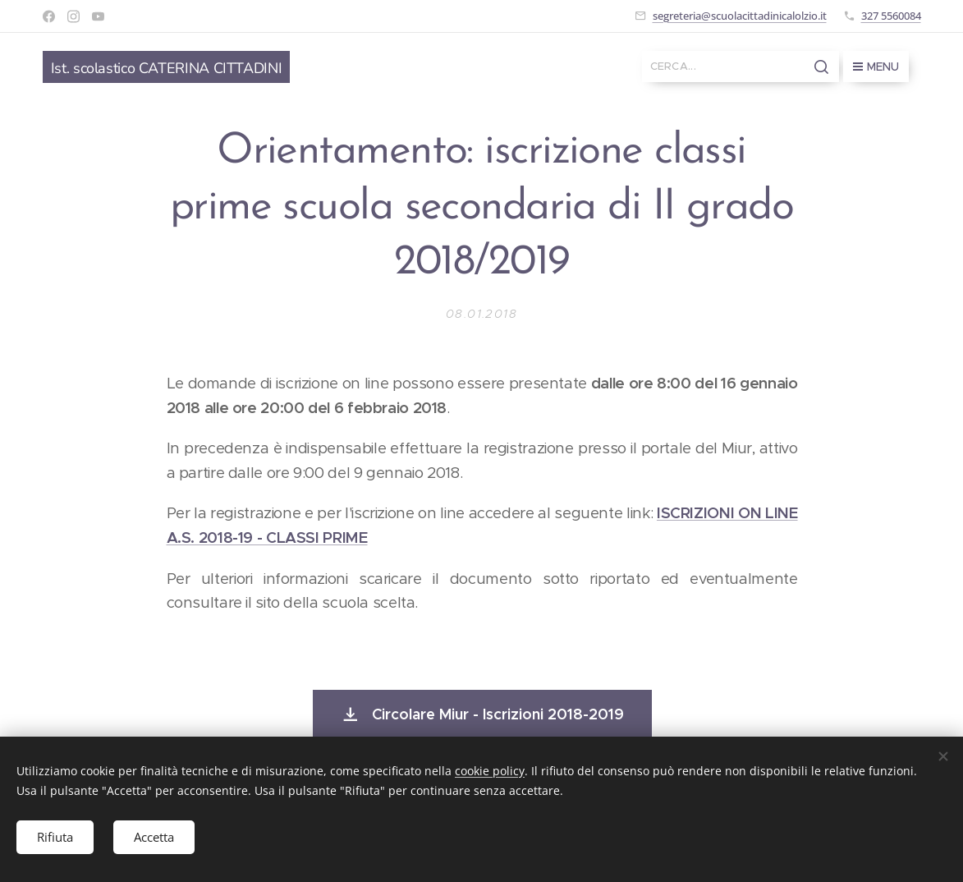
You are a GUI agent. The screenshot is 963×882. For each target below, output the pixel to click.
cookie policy (490, 771)
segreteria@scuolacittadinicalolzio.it (740, 15)
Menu (876, 66)
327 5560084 (891, 15)
